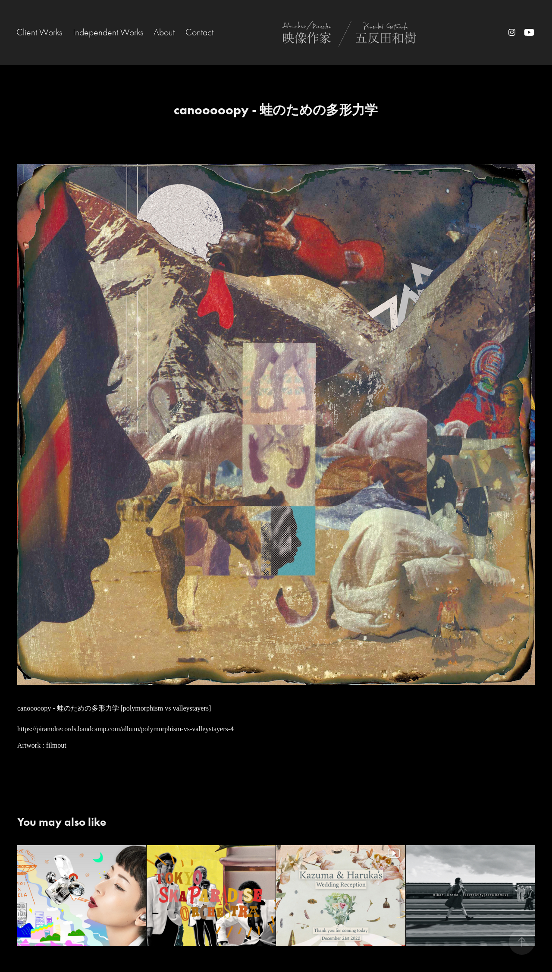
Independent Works (108, 32)
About (164, 32)
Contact (199, 32)
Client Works (39, 32)
